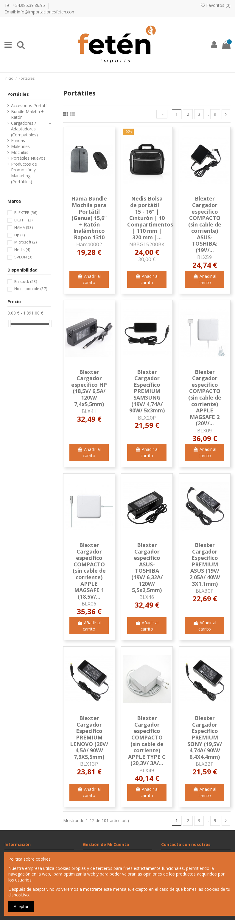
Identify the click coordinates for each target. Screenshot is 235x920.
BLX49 (146, 770)
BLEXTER (25, 212)
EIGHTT (23, 220)
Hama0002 (89, 244)
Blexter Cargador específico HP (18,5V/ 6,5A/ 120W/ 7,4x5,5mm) (89, 388)
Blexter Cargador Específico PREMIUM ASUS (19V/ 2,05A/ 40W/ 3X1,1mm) (204, 564)
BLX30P (205, 590)
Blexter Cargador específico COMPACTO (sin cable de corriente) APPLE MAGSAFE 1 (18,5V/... (89, 570)
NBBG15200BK (146, 244)
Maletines (20, 146)
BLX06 (89, 603)
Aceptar (21, 906)
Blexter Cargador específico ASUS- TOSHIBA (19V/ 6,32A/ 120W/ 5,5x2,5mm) (147, 567)
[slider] (9, 323)
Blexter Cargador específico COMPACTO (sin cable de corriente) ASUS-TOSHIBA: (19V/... (204, 224)
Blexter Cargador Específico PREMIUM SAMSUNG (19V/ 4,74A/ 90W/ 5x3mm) (147, 391)
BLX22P (205, 763)
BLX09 (204, 430)
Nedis (22, 249)
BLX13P (89, 763)
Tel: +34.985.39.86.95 (25, 5)
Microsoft (25, 242)
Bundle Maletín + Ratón (27, 114)
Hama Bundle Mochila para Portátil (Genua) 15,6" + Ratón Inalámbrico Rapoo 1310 (89, 218)
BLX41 (89, 411)
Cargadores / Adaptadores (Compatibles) (24, 129)
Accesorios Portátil (29, 105)
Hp (19, 235)
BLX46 (146, 597)
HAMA (23, 227)
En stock (25, 281)
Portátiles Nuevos (28, 158)
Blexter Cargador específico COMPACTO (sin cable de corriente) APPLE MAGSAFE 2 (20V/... (204, 397)
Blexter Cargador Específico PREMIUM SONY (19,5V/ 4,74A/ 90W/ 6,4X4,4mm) (204, 737)
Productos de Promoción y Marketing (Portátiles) (24, 172)
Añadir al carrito (89, 279)
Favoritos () (216, 5)
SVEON (23, 257)
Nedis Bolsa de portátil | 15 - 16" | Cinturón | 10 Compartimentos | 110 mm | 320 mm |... (150, 218)
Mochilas (19, 152)
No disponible (30, 288)
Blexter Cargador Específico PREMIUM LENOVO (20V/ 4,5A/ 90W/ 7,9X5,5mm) (89, 737)
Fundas (18, 140)
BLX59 (204, 257)
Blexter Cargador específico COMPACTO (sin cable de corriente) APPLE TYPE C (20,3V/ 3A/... (147, 740)
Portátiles (18, 94)
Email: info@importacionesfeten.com (40, 12)
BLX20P (147, 417)
